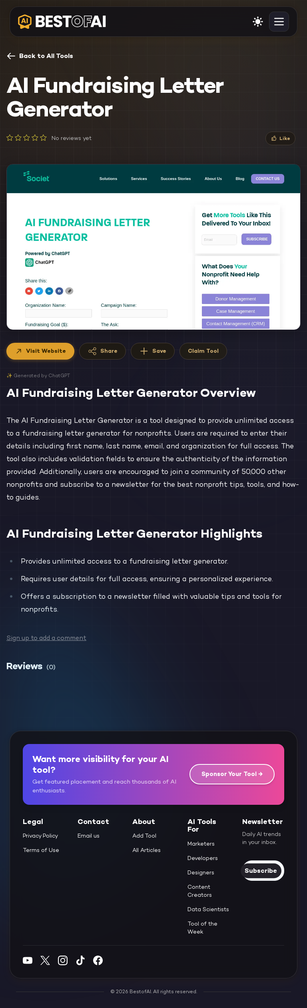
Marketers (201, 843)
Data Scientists (208, 909)
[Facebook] (98, 960)
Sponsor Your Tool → (232, 774)
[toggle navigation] (279, 22)
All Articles (146, 850)
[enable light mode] (257, 21)
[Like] (280, 138)
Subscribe (261, 870)
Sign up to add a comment (46, 638)
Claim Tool (203, 350)
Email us (89, 835)
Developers (202, 858)
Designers (200, 872)
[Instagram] (63, 960)
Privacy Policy (40, 835)
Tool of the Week (202, 927)
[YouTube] (27, 960)
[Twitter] (45, 960)
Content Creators (199, 890)
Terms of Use (41, 850)
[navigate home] (62, 21)
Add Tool (144, 835)
